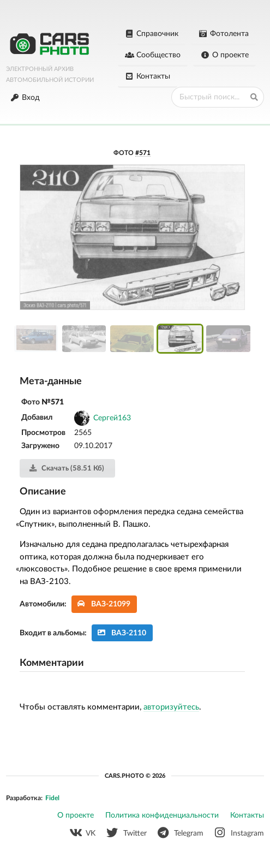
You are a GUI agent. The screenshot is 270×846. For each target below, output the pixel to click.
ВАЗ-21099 (103, 604)
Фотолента (223, 34)
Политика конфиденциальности (162, 815)
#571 (143, 153)
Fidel (52, 798)
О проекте (224, 55)
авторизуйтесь (171, 707)
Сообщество (153, 55)
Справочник (152, 34)
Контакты (148, 76)
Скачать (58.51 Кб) (66, 468)
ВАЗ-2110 (122, 633)
